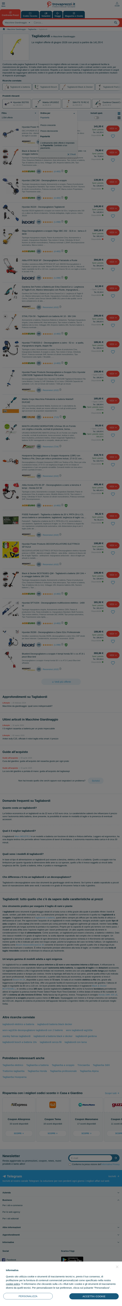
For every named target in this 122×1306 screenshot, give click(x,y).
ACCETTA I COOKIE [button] (94, 1296)
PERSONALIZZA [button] (28, 1296)
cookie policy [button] (13, 1284)
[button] (117, 1266)
